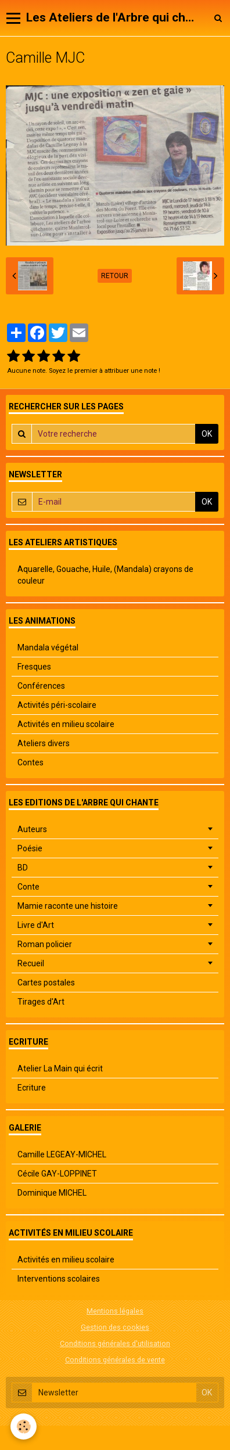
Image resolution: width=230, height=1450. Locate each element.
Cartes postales (46, 982)
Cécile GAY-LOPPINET (57, 1173)
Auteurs (32, 829)
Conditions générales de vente (115, 1359)
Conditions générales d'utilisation (115, 1343)
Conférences (41, 685)
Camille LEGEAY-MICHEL (61, 1154)
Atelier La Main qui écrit (60, 1068)
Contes (30, 762)
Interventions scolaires (58, 1278)
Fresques (34, 666)
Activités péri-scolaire (56, 705)
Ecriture (31, 1087)
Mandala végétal (47, 647)
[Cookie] (23, 1426)
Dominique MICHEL (52, 1192)
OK (207, 433)
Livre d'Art (35, 925)
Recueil (30, 963)
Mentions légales (115, 1311)
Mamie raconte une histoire (67, 906)
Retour (114, 276)
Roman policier (44, 944)
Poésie (29, 848)
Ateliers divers (43, 743)
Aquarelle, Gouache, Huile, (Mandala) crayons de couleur (105, 574)
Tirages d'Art (40, 1001)
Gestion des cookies (115, 1327)
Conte (28, 886)
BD (22, 867)
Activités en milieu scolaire (65, 724)
